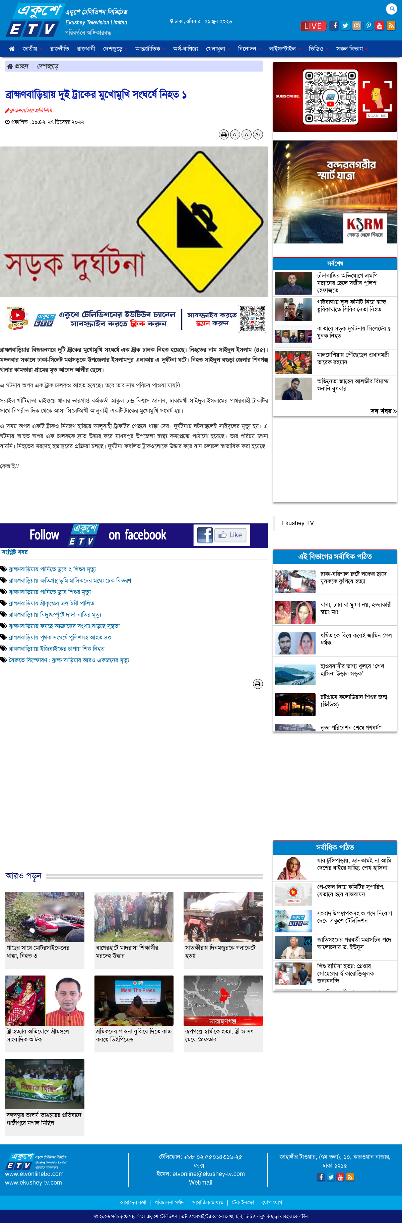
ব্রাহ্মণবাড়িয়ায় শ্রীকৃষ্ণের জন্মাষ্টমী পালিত (51, 603)
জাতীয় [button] (32, 49)
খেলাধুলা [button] (218, 49)
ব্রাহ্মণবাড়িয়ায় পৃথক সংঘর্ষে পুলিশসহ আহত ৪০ (60, 637)
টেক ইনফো (244, 1202)
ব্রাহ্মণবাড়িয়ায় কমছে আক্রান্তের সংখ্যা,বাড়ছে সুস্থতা (64, 626)
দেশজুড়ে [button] (115, 49)
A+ (258, 134)
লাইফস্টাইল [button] (285, 49)
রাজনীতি (59, 49)
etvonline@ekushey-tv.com (209, 1174)
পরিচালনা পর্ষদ (169, 1202)
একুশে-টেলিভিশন (162, 1216)
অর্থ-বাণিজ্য (185, 49)
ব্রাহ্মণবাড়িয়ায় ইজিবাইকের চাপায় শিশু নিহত (57, 649)
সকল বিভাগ (352, 49)
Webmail (200, 1183)
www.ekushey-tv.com (33, 1183)
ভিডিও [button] (318, 49)
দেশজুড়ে (48, 66)
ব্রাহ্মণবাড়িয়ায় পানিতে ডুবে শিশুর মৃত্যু (50, 592)
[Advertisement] (134, 787)
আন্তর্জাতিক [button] (150, 49)
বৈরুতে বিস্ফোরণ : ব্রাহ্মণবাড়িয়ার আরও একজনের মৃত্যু (69, 660)
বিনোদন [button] (249, 49)
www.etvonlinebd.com (34, 1174)
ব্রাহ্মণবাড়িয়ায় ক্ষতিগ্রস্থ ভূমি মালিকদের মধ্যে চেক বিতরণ (70, 581)
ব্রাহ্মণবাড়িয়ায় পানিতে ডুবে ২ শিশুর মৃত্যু (52, 569)
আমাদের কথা (134, 1202)
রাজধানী (86, 49)
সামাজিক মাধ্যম (207, 1202)
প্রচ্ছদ (17, 66)
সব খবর (384, 411)
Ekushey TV (297, 523)
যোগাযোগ (272, 1202)
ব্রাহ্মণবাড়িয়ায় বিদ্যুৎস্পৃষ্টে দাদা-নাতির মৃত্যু (56, 615)
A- (235, 134)
